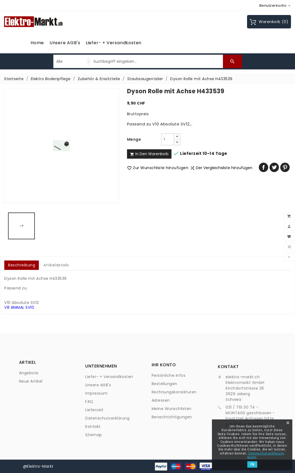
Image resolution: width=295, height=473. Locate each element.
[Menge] (167, 139)
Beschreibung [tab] (21, 265)
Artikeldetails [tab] (56, 265)
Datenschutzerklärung (107, 452)
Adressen (161, 427)
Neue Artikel (31, 393)
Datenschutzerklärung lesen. (265, 455)
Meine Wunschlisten (172, 435)
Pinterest (285, 167)
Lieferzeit (94, 443)
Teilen (263, 167)
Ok (252, 464)
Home (37, 43)
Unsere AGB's (65, 43)
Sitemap (93, 468)
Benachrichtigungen (172, 443)
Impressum (96, 427)
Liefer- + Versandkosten (113, 43)
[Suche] (157, 61)
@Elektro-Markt (38, 466)
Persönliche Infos (169, 402)
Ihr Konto (164, 391)
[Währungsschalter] (275, 5)
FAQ (89, 435)
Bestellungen (164, 410)
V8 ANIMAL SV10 (19, 307)
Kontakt (93, 460)
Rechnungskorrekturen (174, 418)
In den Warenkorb (149, 154)
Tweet (274, 167)
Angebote (29, 384)
